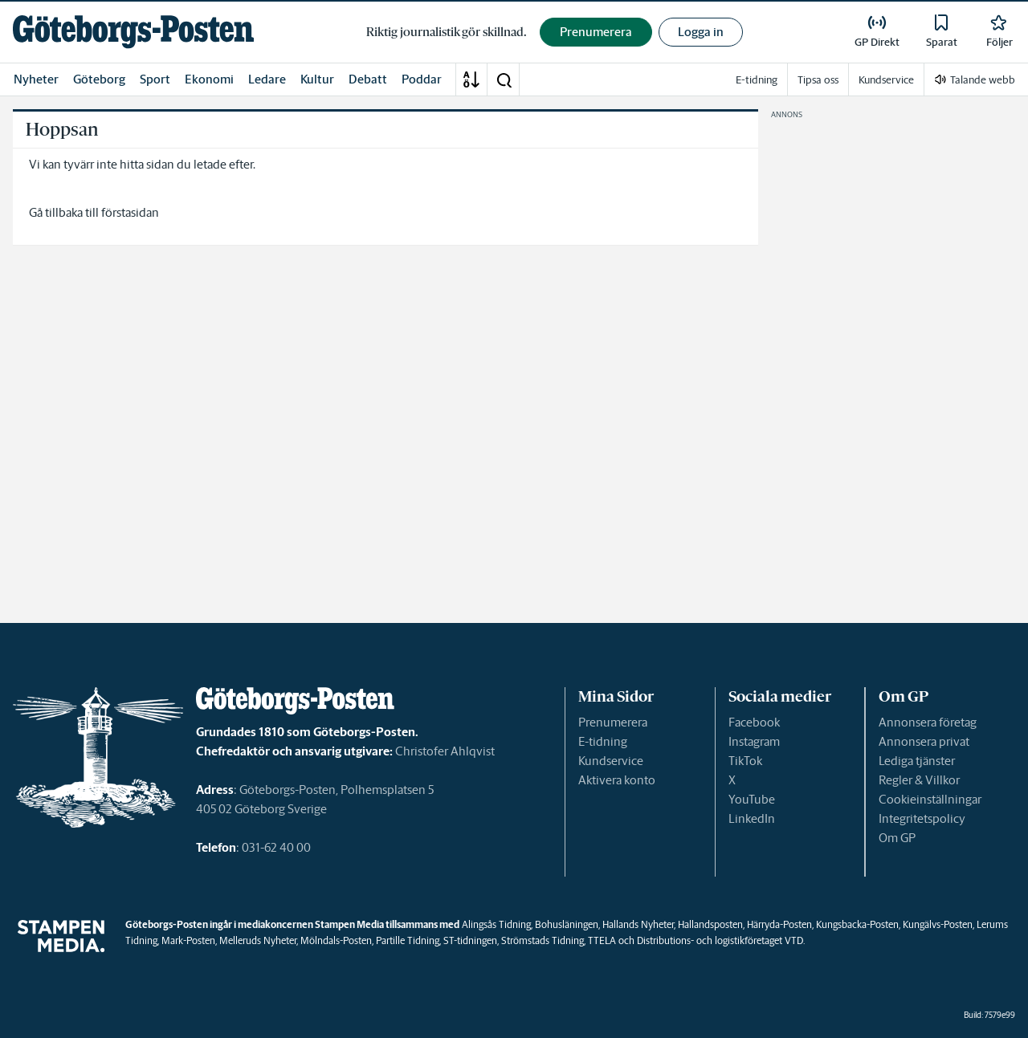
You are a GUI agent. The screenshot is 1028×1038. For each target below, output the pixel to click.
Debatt (368, 79)
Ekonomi (209, 79)
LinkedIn (751, 818)
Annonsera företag (928, 722)
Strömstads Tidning (542, 940)
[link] (133, 31)
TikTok (745, 760)
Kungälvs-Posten (938, 924)
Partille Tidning (407, 940)
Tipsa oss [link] (818, 80)
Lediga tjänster (917, 760)
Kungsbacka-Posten (857, 924)
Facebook (754, 722)
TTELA (602, 940)
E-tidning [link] (756, 80)
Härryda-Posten (779, 924)
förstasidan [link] (130, 212)
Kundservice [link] (886, 80)
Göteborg (99, 79)
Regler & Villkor (919, 780)
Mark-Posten (188, 940)
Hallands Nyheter (638, 924)
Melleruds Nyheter (257, 940)
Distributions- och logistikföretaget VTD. (721, 940)
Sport (155, 79)
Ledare (267, 79)
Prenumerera (612, 722)
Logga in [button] (701, 31)
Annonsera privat (924, 741)
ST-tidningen (470, 940)
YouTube (751, 799)
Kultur (317, 79)
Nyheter (36, 79)
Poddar (422, 79)
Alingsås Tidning (496, 924)
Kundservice (610, 760)
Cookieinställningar (930, 799)
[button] (504, 79)
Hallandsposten (710, 924)
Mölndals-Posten (336, 940)
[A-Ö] (471, 79)
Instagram (754, 741)
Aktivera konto (616, 780)
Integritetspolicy (922, 818)
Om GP (897, 837)
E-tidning (602, 741)
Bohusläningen (566, 924)
